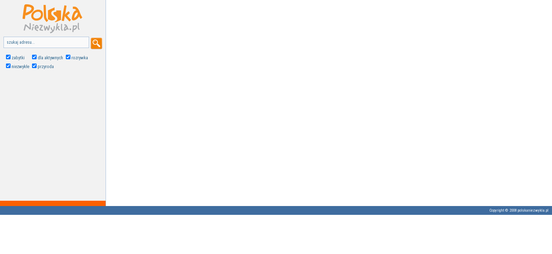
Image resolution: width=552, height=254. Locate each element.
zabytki (18, 57)
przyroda (46, 66)
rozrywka (79, 57)
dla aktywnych (50, 57)
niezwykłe (20, 66)
